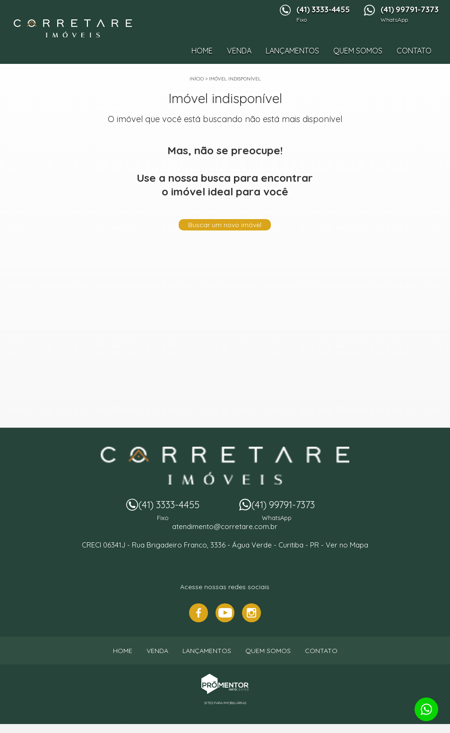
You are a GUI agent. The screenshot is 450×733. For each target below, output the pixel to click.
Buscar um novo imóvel (224, 225)
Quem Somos (357, 50)
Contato (414, 50)
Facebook (198, 612)
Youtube (225, 612)
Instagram (251, 612)
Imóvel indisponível (235, 79)
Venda (239, 50)
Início (197, 79)
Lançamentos (292, 50)
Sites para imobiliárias (225, 702)
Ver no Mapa (347, 544)
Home (202, 50)
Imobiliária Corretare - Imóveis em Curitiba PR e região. (225, 466)
